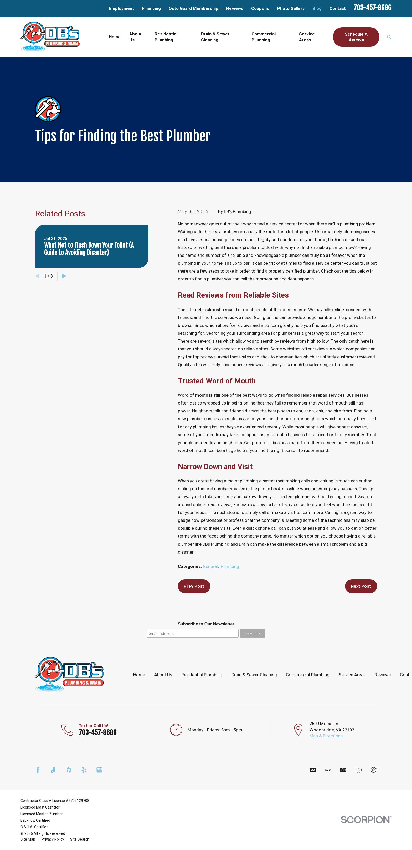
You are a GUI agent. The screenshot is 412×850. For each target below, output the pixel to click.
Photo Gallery (291, 8)
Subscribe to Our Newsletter (206, 624)
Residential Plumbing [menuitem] (165, 36)
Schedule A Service (356, 37)
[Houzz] (69, 770)
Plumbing (230, 566)
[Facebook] (38, 770)
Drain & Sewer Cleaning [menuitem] (215, 36)
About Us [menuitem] (135, 36)
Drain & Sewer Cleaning (254, 674)
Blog (317, 8)
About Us (163, 674)
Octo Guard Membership (193, 8)
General (210, 566)
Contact (337, 8)
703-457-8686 (373, 8)
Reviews (234, 8)
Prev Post (194, 586)
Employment (121, 8)
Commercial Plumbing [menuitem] (263, 36)
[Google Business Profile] (99, 770)
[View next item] (64, 276)
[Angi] (53, 770)
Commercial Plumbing (307, 674)
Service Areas (352, 674)
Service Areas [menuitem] (307, 36)
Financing (151, 8)
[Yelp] (84, 770)
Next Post (361, 586)
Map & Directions (326, 736)
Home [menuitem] (115, 36)
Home (139, 674)
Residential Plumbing (201, 674)
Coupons (260, 8)
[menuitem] (27, 839)
